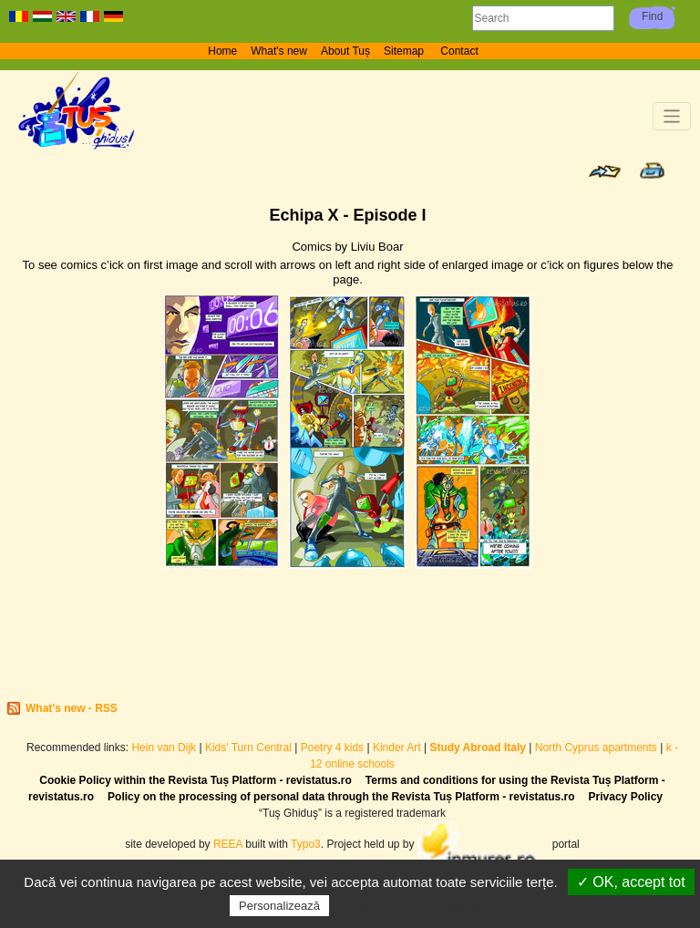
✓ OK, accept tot (631, 882)
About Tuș (345, 51)
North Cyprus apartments (596, 747)
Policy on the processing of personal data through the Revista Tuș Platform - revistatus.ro (341, 796)
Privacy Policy (626, 796)
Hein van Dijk (163, 747)
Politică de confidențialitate (413, 905)
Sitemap (405, 51)
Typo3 (306, 844)
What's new (279, 51)
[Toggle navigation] (672, 116)
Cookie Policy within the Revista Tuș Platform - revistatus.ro (195, 780)
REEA (227, 844)
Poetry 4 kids (332, 747)
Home (222, 51)
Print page (652, 170)
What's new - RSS (72, 708)
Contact (459, 51)
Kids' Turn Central (248, 747)
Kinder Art (397, 747)
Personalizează (279, 906)
